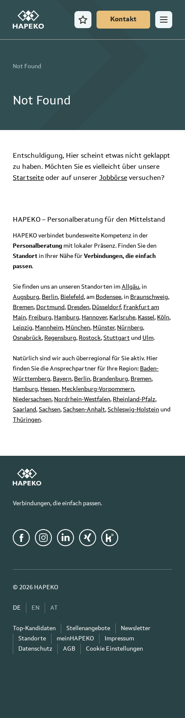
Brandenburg (110, 379)
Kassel (146, 318)
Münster (103, 328)
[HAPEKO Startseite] (28, 19)
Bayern (62, 379)
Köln (163, 318)
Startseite (28, 178)
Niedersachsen (32, 399)
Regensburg (60, 338)
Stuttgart (116, 338)
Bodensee (108, 297)
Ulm (148, 338)
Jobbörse (113, 178)
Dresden (78, 307)
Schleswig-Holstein (133, 410)
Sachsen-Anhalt (84, 410)
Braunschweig (149, 297)
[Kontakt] (123, 20)
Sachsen (49, 410)
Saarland (24, 410)
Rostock (90, 338)
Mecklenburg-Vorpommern (98, 389)
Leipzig (22, 328)
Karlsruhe (122, 318)
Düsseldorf (106, 307)
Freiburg (39, 318)
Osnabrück (27, 338)
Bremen (23, 307)
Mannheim (49, 328)
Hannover (94, 318)
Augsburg (26, 297)
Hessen (49, 389)
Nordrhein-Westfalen (82, 399)
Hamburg (66, 318)
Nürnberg (130, 328)
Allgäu (130, 287)
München (77, 328)
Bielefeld (72, 297)
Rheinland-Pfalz (134, 399)
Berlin (50, 297)
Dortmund (50, 307)
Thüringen (27, 420)
